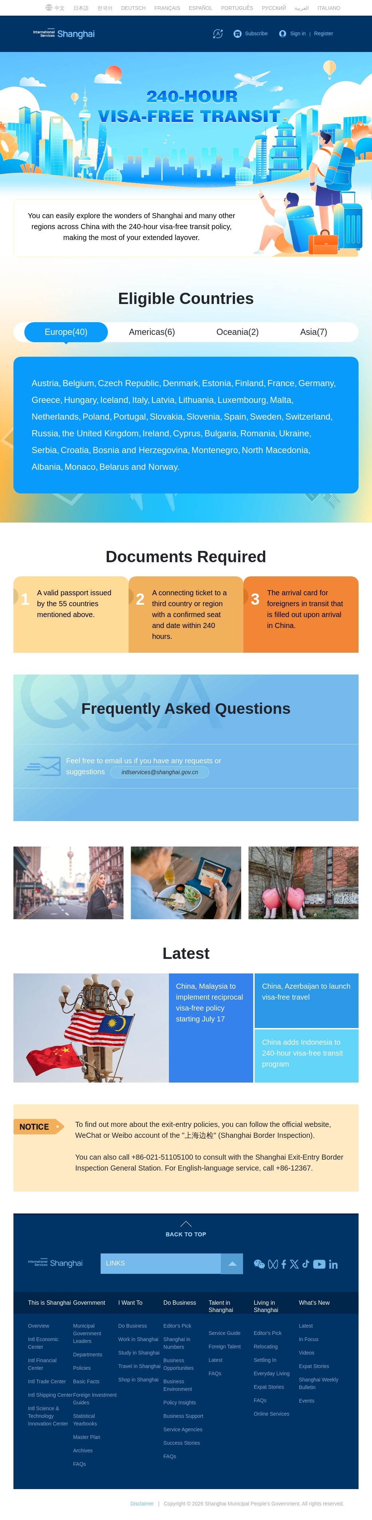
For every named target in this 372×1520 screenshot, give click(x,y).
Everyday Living (272, 1375)
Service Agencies (182, 1431)
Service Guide (224, 1334)
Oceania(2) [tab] (237, 332)
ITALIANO (329, 8)
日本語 (81, 8)
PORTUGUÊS (237, 8)
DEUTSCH (133, 8)
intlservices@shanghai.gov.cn (160, 774)
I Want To (130, 1304)
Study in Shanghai (139, 1354)
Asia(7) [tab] (314, 332)
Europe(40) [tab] (66, 332)
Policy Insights (179, 1404)
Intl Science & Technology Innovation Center (48, 1417)
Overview (38, 1327)
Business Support (183, 1417)
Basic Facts (86, 1383)
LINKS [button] (174, 1265)
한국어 (105, 8)
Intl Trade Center (47, 1383)
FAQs (79, 1465)
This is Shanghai (49, 1304)
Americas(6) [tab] (152, 332)
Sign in (298, 34)
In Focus (309, 1341)
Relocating (266, 1348)
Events (307, 1402)
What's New (314, 1304)
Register (323, 34)
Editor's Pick (177, 1327)
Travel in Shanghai (139, 1368)
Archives (83, 1452)
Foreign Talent (224, 1348)
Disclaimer (142, 1505)
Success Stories (181, 1444)
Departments (87, 1356)
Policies (81, 1369)
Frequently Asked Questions (186, 709)
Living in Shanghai (266, 1308)
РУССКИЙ (274, 8)
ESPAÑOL (201, 8)
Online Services (271, 1415)
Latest (215, 1361)
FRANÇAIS (167, 8)
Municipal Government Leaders (87, 1334)
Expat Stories (269, 1388)
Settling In (265, 1361)
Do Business (132, 1327)
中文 (55, 7)
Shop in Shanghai (138, 1381)
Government (89, 1304)
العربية (302, 8)
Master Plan (86, 1438)
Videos (307, 1354)
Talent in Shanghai (221, 1308)
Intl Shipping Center (50, 1396)
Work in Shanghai (138, 1341)
